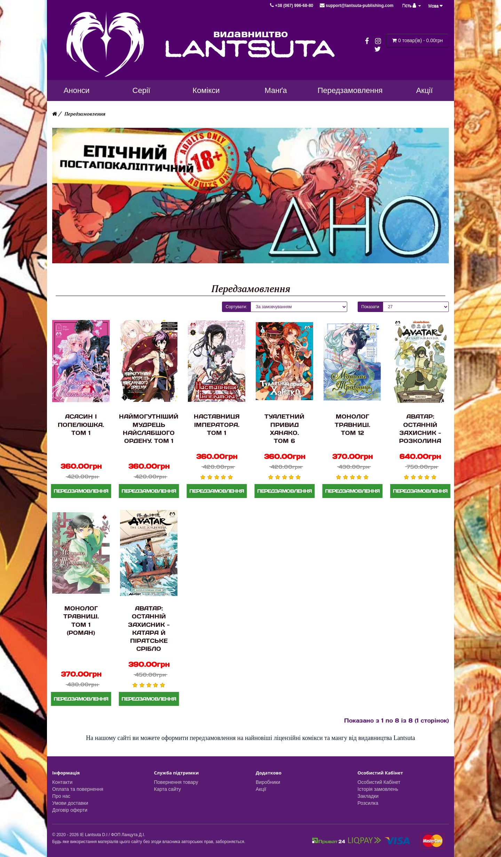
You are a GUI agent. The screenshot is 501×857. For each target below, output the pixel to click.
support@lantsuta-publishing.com (356, 5)
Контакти (62, 782)
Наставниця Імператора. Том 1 (217, 424)
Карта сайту (167, 789)
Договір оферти (69, 810)
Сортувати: (236, 306)
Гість (411, 5)
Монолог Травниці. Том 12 (352, 424)
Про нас (61, 796)
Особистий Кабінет (379, 782)
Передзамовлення (84, 114)
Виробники (268, 782)
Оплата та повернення (77, 789)
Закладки (368, 796)
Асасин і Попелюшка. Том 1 (81, 424)
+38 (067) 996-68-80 (292, 5)
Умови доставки (70, 803)
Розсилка (368, 803)
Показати (370, 306)
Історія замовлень (378, 789)
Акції (261, 789)
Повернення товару (176, 782)
